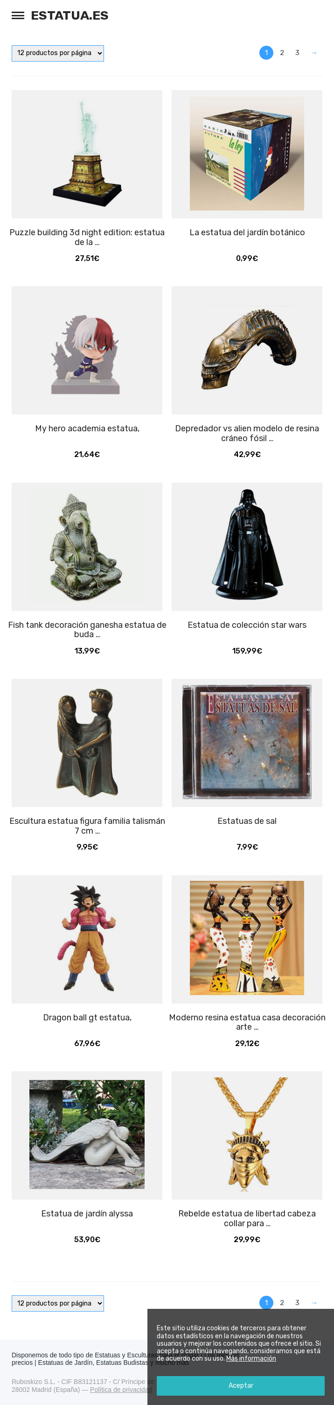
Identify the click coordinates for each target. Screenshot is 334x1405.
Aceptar (241, 1386)
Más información (251, 1359)
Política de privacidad (121, 1389)
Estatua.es (70, 15)
